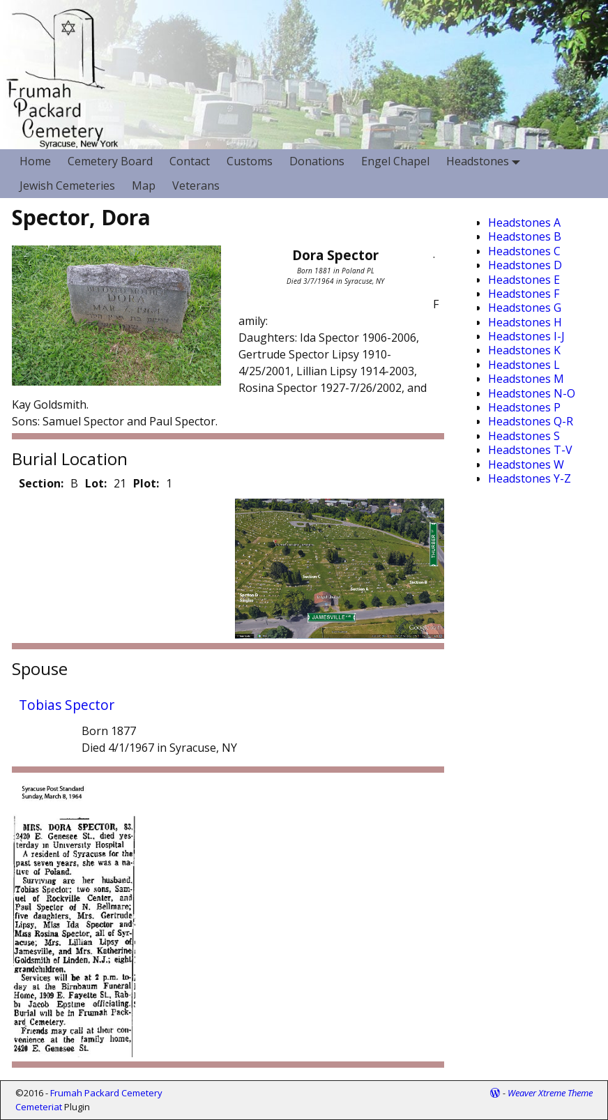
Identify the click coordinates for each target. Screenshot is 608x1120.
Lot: (96, 483)
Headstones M (526, 378)
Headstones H (525, 322)
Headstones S (524, 436)
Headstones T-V (530, 449)
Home (35, 161)
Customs (250, 161)
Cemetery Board (110, 161)
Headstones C (524, 251)
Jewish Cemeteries (67, 185)
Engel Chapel (395, 161)
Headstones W (526, 464)
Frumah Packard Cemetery (106, 1093)
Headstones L (524, 364)
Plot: (146, 483)
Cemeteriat (38, 1106)
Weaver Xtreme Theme (550, 1093)
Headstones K (524, 350)
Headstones (486, 161)
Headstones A (524, 222)
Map (143, 185)
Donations (316, 161)
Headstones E (524, 279)
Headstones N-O (531, 393)
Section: (41, 483)
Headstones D (525, 265)
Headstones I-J (526, 336)
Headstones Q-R (530, 421)
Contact (189, 161)
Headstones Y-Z (529, 478)
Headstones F (523, 293)
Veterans (196, 185)
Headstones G (524, 307)
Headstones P (524, 407)
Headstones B (524, 236)
